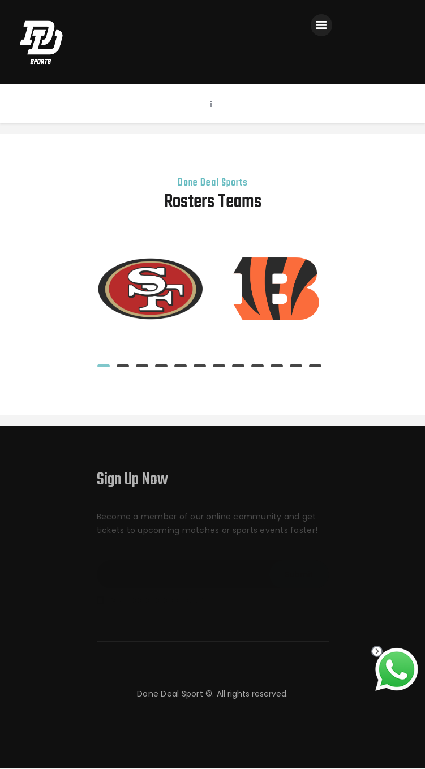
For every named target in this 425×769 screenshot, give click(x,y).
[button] (103, 366)
